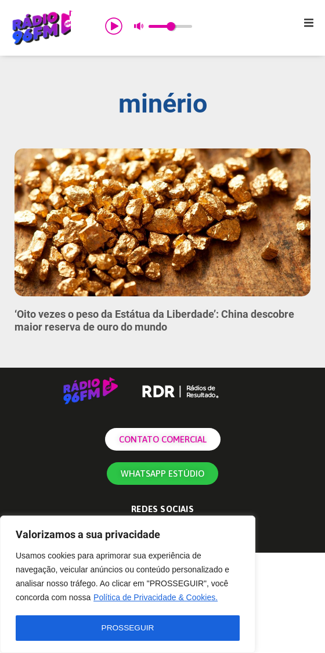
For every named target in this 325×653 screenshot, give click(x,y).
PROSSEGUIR (127, 628)
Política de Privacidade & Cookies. (155, 599)
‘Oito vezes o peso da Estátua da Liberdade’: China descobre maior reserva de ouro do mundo (154, 320)
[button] (308, 22)
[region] (127, 585)
